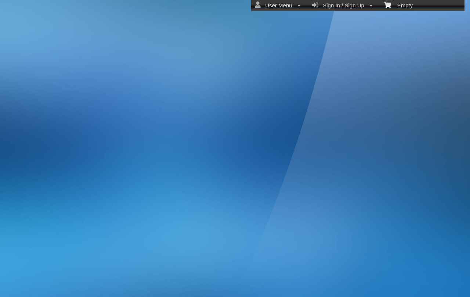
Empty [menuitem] (398, 4)
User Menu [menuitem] (278, 5)
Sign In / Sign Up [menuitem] (342, 5)
